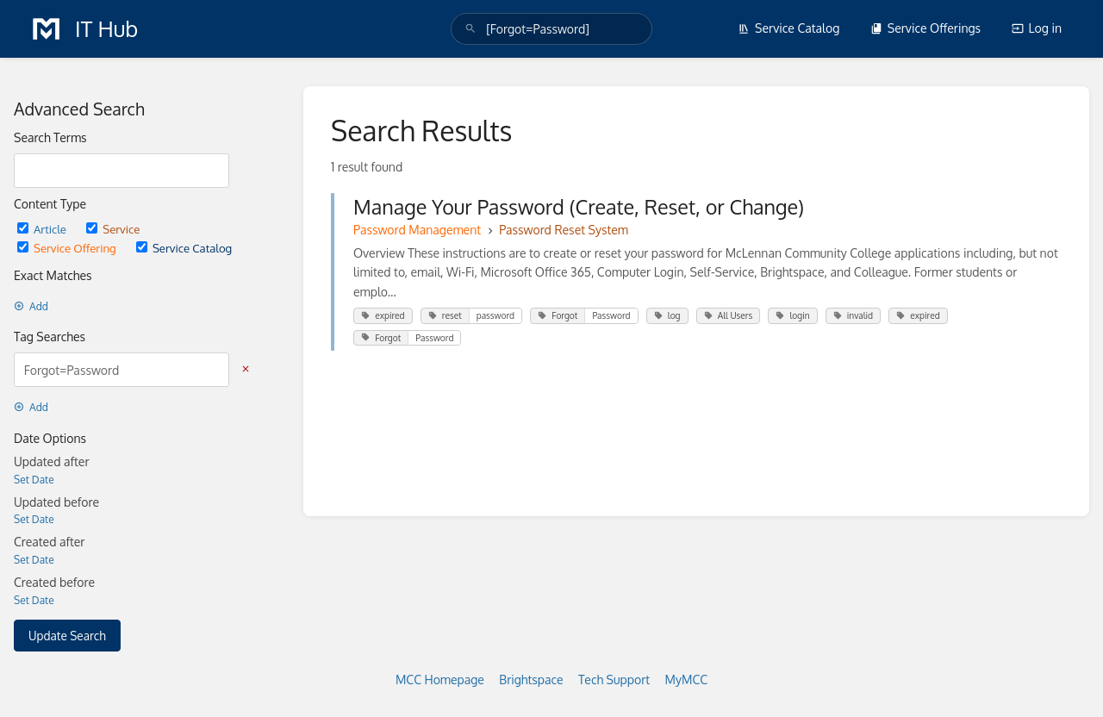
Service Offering (68, 247)
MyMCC (686, 679)
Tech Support (614, 679)
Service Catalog (788, 28)
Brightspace (531, 679)
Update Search (67, 635)
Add (31, 306)
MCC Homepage (440, 679)
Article (43, 228)
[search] (551, 29)
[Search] (470, 29)
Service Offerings (925, 28)
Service (113, 228)
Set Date (34, 479)
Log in (1037, 28)
